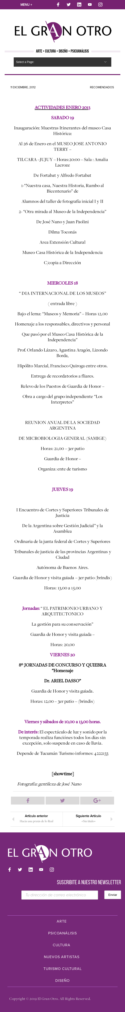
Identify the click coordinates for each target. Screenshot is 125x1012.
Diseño (62, 980)
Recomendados (102, 87)
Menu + (26, 5)
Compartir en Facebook (28, 801)
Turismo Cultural (62, 968)
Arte (62, 921)
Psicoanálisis (62, 933)
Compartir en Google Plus (97, 801)
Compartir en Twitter (62, 801)
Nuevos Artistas (61, 957)
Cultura (61, 945)
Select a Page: (25, 62)
